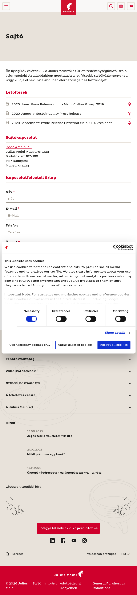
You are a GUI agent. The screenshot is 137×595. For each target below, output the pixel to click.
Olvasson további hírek (24, 486)
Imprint (50, 583)
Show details (115, 333)
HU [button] (131, 6)
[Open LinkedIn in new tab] (52, 540)
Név (9, 191)
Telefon (12, 225)
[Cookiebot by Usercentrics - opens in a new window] (116, 247)
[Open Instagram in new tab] (84, 540)
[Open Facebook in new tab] (63, 540)
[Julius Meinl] (68, 7)
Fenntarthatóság (20, 359)
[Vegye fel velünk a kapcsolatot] (68, 528)
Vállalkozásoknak (21, 371)
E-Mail (11, 208)
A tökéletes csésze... (22, 395)
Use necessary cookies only (29, 345)
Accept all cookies (114, 345)
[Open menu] (6, 6)
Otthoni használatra (23, 383)
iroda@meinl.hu (19, 147)
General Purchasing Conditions (109, 586)
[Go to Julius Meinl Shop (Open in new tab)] (121, 6)
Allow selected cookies (75, 345)
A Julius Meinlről (19, 407)
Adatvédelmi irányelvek (70, 586)
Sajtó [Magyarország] (37, 583)
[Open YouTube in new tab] (73, 540)
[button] (111, 6)
